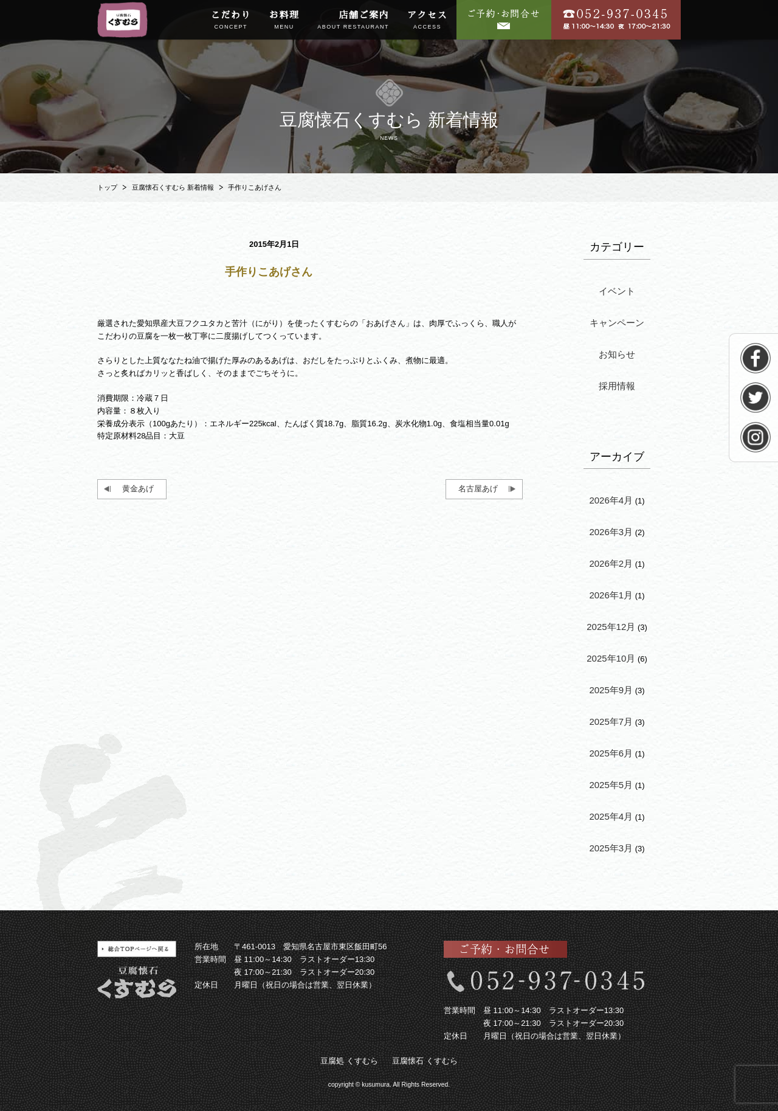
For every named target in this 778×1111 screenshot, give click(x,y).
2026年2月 (611, 563)
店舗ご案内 (353, 20)
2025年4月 (611, 816)
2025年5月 (611, 785)
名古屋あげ (478, 488)
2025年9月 (611, 690)
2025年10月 (611, 658)
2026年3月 (611, 532)
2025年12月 (611, 626)
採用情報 (617, 386)
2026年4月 (611, 500)
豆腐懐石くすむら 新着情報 (173, 187)
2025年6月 (611, 753)
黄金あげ (138, 488)
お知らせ (617, 354)
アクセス (427, 20)
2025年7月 (611, 721)
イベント (617, 291)
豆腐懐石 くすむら (425, 1060)
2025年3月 (611, 848)
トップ (107, 187)
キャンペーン (617, 322)
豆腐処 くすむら (349, 1060)
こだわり (231, 20)
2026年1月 (611, 595)
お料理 (284, 20)
